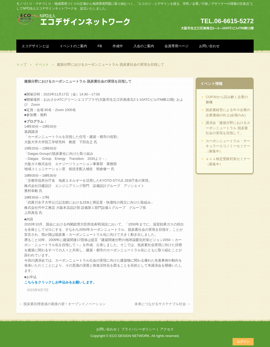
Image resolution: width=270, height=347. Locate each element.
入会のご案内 (143, 46)
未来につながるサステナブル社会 (162, 304)
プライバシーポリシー (138, 329)
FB (100, 46)
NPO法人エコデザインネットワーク (74, 19)
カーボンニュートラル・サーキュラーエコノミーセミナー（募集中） (228, 146)
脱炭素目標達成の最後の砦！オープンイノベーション (62, 304)
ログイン (243, 342)
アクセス (167, 329)
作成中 (118, 46)
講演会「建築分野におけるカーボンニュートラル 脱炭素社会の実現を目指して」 (228, 128)
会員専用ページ (177, 46)
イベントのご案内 (73, 46)
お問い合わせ (209, 46)
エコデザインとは (35, 46)
